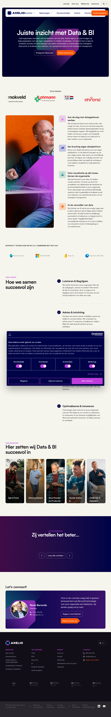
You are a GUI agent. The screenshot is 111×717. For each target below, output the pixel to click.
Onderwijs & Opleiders (13, 669)
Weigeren (24, 381)
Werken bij (85, 4)
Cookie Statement (61, 706)
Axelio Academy (99, 13)
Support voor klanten (72, 614)
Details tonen (93, 374)
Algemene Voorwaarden (38, 706)
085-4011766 (89, 653)
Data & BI (34, 660)
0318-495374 (36, 612)
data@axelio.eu (36, 615)
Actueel (66, 4)
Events (77, 13)
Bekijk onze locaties (91, 660)
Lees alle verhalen (55, 555)
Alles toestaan (87, 381)
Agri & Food (10, 653)
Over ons (75, 4)
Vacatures (95, 4)
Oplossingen (45, 13)
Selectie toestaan (55, 381)
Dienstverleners (11, 656)
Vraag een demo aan (44, 53)
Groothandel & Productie (14, 665)
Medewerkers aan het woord (66, 663)
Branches (29, 13)
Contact (88, 13)
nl (105, 3)
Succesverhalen (63, 13)
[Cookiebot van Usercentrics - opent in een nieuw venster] (93, 334)
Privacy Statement (50, 706)
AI (32, 663)
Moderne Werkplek (37, 667)
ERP (33, 656)
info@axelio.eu (89, 657)
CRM (33, 653)
